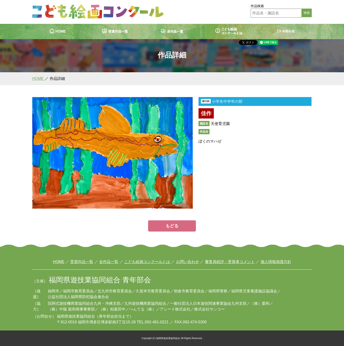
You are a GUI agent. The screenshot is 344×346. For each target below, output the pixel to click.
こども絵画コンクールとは (147, 262)
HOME (38, 79)
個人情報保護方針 (276, 262)
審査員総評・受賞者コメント (230, 262)
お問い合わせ (187, 262)
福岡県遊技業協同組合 (76, 316)
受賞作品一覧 (81, 262)
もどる (172, 225)
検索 (307, 13)
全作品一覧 (108, 262)
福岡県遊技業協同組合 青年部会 (100, 280)
